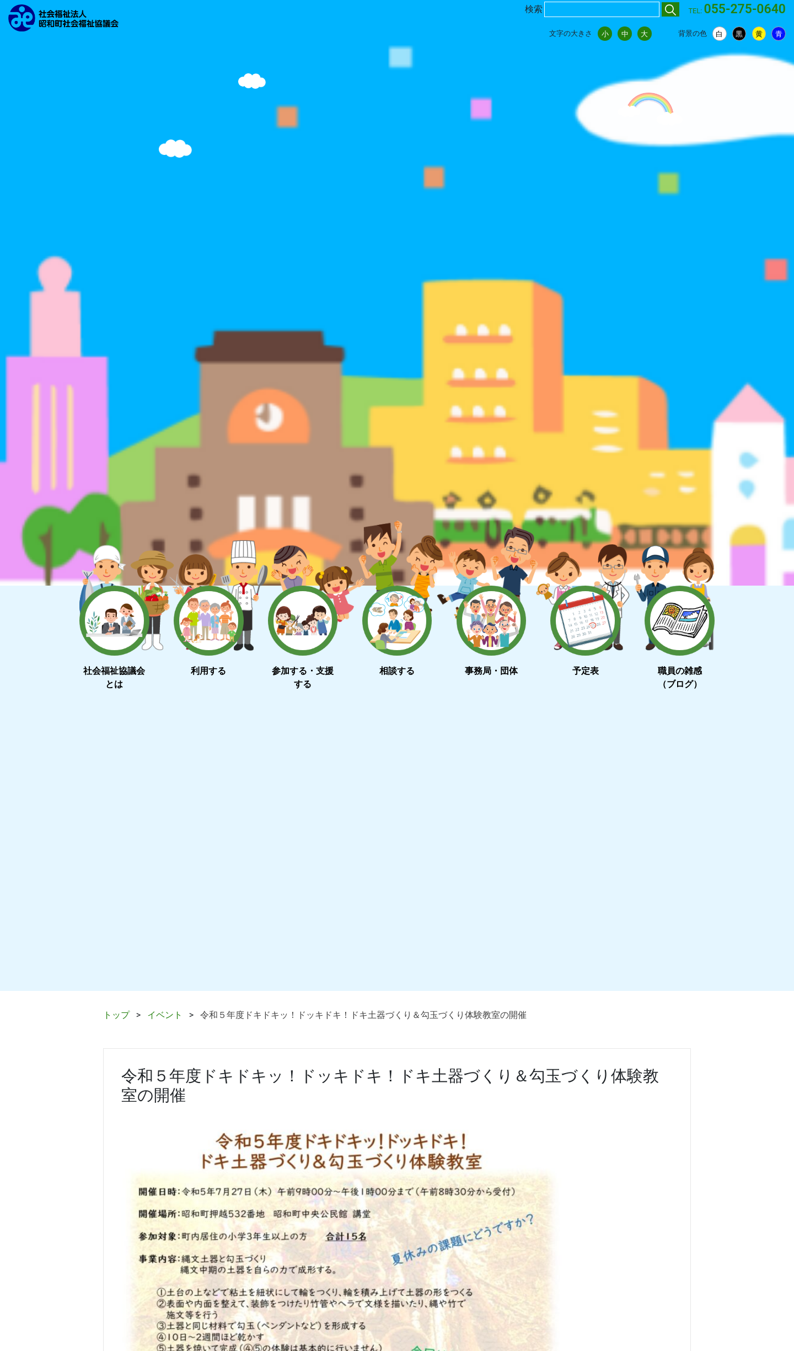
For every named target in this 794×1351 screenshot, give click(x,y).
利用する (208, 671)
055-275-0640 (745, 9)
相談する (397, 671)
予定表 (585, 671)
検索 (534, 9)
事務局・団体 (491, 671)
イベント (165, 1015)
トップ (116, 1015)
